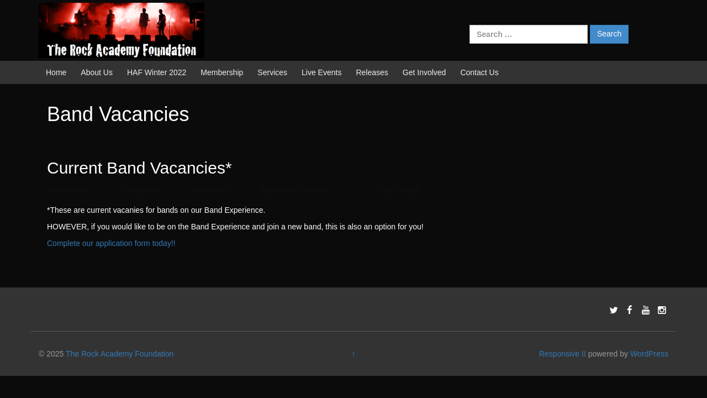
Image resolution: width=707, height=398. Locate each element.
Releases (372, 72)
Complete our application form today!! (111, 243)
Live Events (321, 72)
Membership (222, 72)
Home (56, 72)
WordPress (649, 353)
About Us (97, 72)
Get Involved (424, 72)
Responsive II (562, 353)
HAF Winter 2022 (156, 72)
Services (272, 72)
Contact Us (479, 72)
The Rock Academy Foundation (119, 353)
